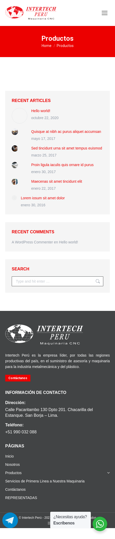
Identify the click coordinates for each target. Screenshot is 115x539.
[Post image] (19, 116)
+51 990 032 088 (21, 432)
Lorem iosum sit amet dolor (43, 198)
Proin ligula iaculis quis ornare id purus (62, 165)
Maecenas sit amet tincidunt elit (56, 181)
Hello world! (40, 111)
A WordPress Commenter (32, 242)
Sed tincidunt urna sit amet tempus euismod (66, 148)
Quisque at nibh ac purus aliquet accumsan (66, 131)
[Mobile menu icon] (104, 13)
